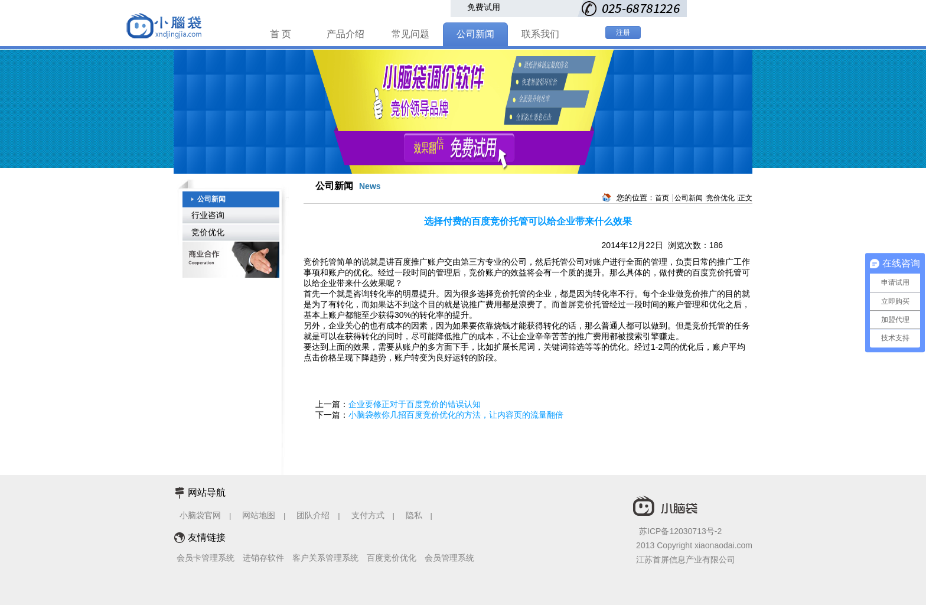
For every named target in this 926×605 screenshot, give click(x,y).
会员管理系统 (449, 557)
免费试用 (483, 7)
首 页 (280, 34)
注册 (623, 32)
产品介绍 (345, 34)
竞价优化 (207, 232)
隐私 (415, 515)
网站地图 (258, 515)
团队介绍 (313, 515)
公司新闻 (475, 34)
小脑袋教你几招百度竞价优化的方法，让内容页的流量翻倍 (455, 414)
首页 (662, 198)
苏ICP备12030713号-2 (680, 531)
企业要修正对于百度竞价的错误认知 (414, 404)
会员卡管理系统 (205, 557)
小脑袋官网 (200, 515)
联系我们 (540, 34)
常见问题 (410, 34)
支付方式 (367, 515)
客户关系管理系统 (325, 557)
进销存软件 (263, 557)
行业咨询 (207, 215)
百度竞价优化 (391, 557)
